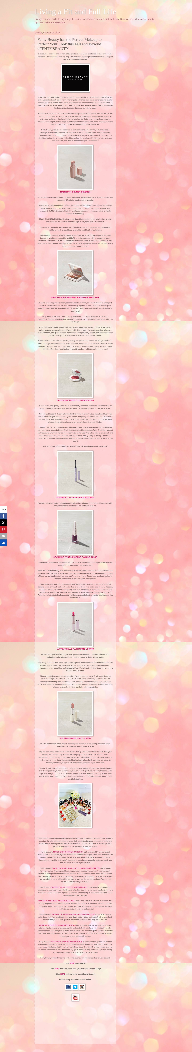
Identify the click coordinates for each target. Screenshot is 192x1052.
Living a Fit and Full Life (75, 11)
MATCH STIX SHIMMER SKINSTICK (75, 192)
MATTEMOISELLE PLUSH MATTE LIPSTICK (75, 649)
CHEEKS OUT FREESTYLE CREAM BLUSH (75, 400)
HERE (72, 963)
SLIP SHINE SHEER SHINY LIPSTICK (66, 942)
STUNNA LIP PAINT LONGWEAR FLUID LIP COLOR (75, 557)
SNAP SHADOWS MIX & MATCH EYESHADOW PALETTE (75, 297)
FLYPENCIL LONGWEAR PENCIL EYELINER (75, 498)
